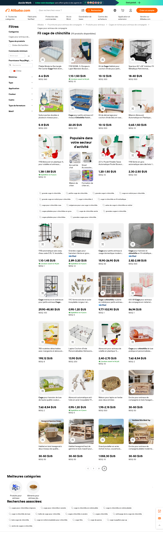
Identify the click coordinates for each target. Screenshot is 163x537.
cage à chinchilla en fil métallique (112, 199)
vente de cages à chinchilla (20, 526)
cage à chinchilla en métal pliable (117, 508)
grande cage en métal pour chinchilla (54, 199)
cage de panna (95, 520)
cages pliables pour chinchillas (52, 217)
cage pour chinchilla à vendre (53, 508)
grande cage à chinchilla (50, 193)
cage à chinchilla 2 (84, 199)
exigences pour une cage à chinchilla (81, 205)
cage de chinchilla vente (87, 211)
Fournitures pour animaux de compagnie (65, 25)
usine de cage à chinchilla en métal (117, 205)
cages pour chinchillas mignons (22, 508)
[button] (82, 10)
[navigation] (20, 247)
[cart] (123, 11)
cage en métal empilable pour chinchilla (50, 520)
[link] (159, 511)
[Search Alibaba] (59, 10)
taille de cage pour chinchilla (47, 514)
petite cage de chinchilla (76, 193)
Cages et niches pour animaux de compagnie (128, 25)
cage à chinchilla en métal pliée (84, 508)
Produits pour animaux (95, 25)
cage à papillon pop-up (117, 520)
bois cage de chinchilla (19, 520)
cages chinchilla (100, 514)
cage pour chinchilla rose (50, 205)
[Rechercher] (94, 10)
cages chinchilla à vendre (76, 514)
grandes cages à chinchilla (114, 211)
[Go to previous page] (88, 468)
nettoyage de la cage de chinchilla (127, 514)
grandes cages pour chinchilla (83, 217)
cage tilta (78, 520)
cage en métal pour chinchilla (132, 193)
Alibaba (40, 25)
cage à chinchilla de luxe (19, 514)
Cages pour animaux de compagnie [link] (52, 28)
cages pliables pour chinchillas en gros (55, 211)
